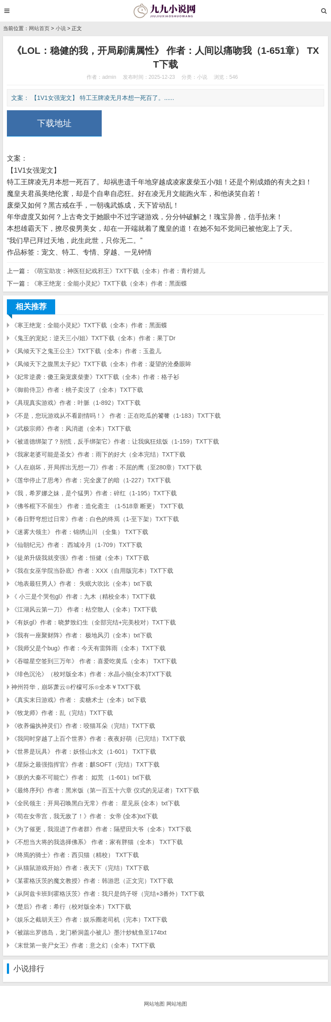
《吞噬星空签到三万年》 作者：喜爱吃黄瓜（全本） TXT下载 (94, 661)
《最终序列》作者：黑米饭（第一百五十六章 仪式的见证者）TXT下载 (105, 790)
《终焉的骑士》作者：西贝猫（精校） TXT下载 (75, 854)
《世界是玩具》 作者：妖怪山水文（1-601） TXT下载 (83, 751)
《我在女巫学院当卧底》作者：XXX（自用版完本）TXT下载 (92, 570)
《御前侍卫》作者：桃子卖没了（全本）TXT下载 (77, 389)
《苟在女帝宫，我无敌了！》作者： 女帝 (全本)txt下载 (84, 816)
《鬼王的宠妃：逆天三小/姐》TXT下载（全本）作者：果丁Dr (93, 338)
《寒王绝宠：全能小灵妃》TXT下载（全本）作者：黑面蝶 (109, 283)
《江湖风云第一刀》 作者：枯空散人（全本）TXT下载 (84, 609)
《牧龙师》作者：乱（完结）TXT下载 (62, 712)
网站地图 (154, 1004)
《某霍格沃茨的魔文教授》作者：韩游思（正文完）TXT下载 (92, 880)
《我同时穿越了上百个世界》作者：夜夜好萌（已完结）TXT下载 (98, 738)
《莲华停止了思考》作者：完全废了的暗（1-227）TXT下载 (91, 480)
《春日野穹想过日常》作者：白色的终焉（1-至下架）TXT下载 (95, 519)
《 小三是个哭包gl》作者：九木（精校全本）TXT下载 (83, 596)
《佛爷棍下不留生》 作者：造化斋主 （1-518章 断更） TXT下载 (97, 506)
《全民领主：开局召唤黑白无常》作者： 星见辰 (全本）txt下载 (95, 803)
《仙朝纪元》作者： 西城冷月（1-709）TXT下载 (76, 544)
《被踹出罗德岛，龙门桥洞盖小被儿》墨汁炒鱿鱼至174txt (88, 932)
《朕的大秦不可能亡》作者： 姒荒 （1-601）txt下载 (81, 777)
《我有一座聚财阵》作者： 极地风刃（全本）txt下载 (81, 635)
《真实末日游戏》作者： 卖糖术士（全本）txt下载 (78, 699)
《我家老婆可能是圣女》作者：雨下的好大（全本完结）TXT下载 (98, 454)
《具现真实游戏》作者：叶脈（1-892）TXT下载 (76, 402)
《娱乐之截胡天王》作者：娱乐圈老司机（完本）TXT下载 (89, 919)
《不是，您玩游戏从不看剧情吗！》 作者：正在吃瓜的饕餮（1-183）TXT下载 (116, 415)
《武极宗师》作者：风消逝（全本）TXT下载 (71, 428)
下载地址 (54, 123)
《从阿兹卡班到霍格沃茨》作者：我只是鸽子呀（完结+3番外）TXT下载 (107, 893)
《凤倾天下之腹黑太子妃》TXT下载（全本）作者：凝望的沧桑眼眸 (101, 363)
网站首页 (39, 28)
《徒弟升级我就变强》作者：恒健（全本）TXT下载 (80, 557)
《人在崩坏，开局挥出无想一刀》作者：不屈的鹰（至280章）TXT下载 (106, 467)
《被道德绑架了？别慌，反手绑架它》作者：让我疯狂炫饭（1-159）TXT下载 (115, 441)
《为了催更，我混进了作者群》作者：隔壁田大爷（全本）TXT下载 (101, 829)
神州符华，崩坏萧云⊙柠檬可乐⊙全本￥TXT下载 (76, 686)
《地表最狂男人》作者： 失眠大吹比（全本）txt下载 (81, 583)
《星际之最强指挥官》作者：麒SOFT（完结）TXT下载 (85, 764)
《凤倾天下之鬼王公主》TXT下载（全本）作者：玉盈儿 (86, 351)
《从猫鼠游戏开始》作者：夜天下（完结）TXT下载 (80, 867)
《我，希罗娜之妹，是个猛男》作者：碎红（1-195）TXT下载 (94, 493)
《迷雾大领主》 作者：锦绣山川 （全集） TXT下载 (79, 531)
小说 (61, 28)
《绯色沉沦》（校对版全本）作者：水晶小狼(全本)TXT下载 (91, 674)
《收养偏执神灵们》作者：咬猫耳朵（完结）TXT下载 (83, 725)
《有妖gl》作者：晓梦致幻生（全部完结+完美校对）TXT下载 (93, 622)
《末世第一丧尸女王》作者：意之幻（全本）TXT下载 (83, 945)
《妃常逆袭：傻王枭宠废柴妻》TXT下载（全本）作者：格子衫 (95, 376)
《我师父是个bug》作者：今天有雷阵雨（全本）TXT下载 (88, 648)
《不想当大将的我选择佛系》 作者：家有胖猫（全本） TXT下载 (97, 842)
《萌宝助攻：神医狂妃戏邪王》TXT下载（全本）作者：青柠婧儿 (118, 270)
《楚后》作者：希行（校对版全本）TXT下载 (71, 906)
